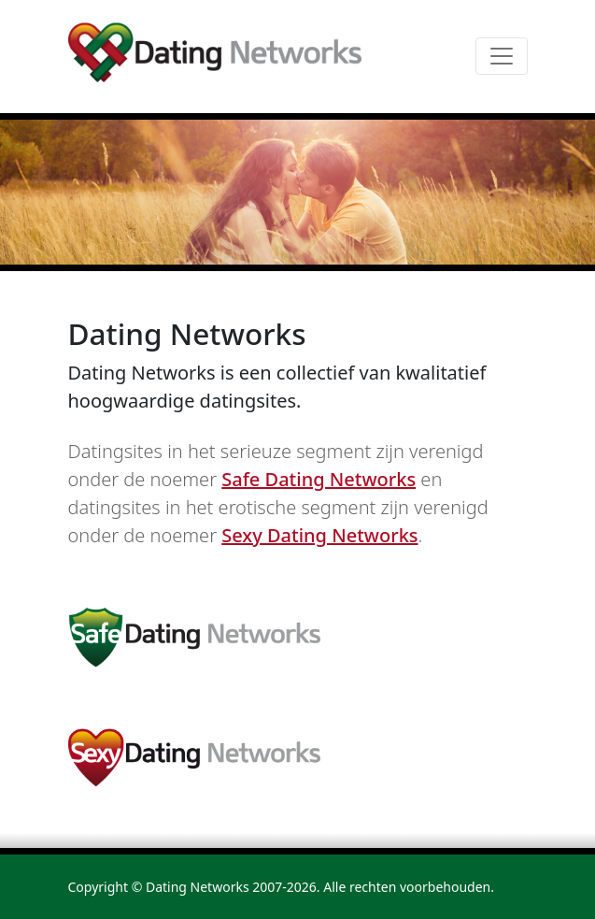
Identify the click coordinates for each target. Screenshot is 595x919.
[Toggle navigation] (501, 56)
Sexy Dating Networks (319, 535)
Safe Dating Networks (318, 479)
